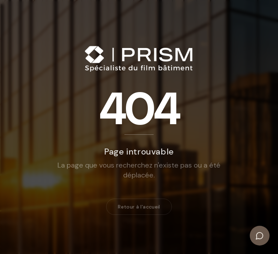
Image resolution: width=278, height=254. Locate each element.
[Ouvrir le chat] (260, 236)
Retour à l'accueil (139, 208)
